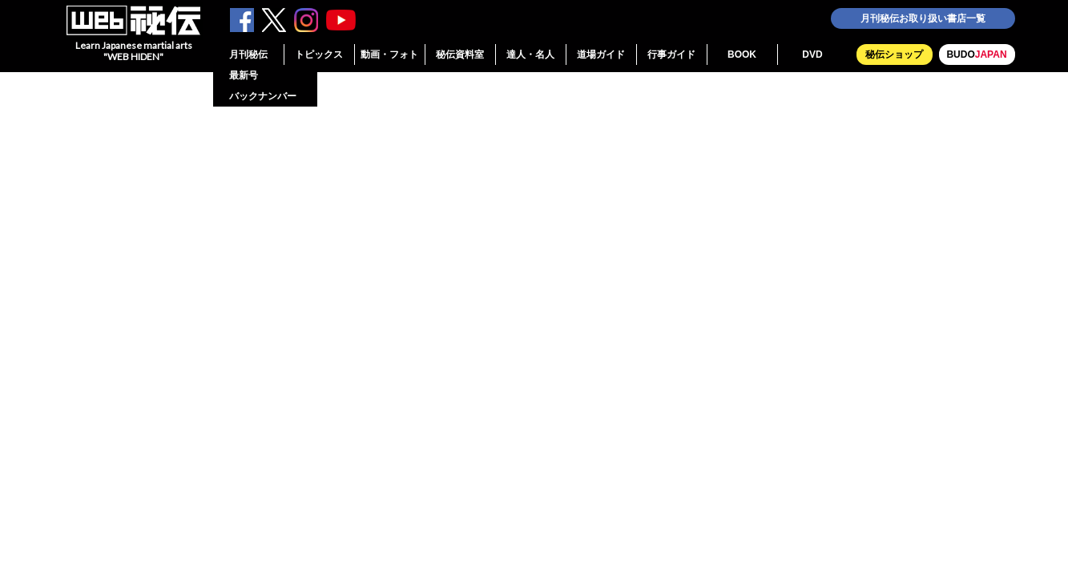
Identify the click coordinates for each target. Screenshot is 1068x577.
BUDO (976, 54)
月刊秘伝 (248, 54)
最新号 (243, 75)
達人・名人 (530, 54)
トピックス (319, 54)
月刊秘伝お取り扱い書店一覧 (922, 18)
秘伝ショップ (894, 54)
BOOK (741, 54)
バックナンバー (262, 96)
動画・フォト (389, 54)
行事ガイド (671, 54)
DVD (812, 54)
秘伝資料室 (460, 54)
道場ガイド (601, 54)
